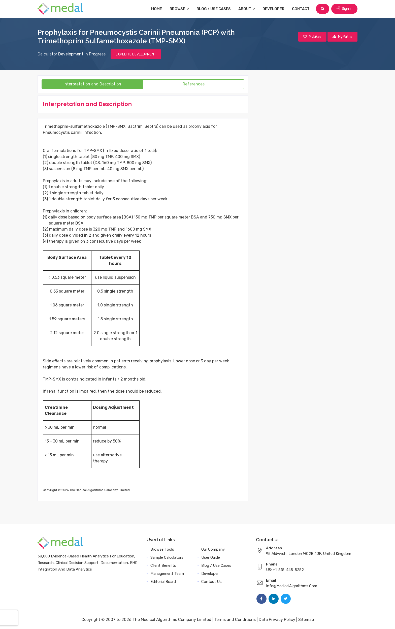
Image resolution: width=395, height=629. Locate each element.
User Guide (210, 557)
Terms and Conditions (235, 619)
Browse (179, 9)
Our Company (213, 549)
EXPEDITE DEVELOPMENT (136, 54)
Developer (273, 9)
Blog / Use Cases (213, 9)
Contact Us (211, 581)
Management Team (167, 573)
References (194, 84)
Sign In (344, 9)
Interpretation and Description (92, 84)
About (246, 9)
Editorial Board (163, 581)
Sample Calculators (166, 557)
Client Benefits (163, 565)
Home (156, 9)
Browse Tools (162, 549)
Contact (301, 9)
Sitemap (306, 619)
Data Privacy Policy (277, 619)
